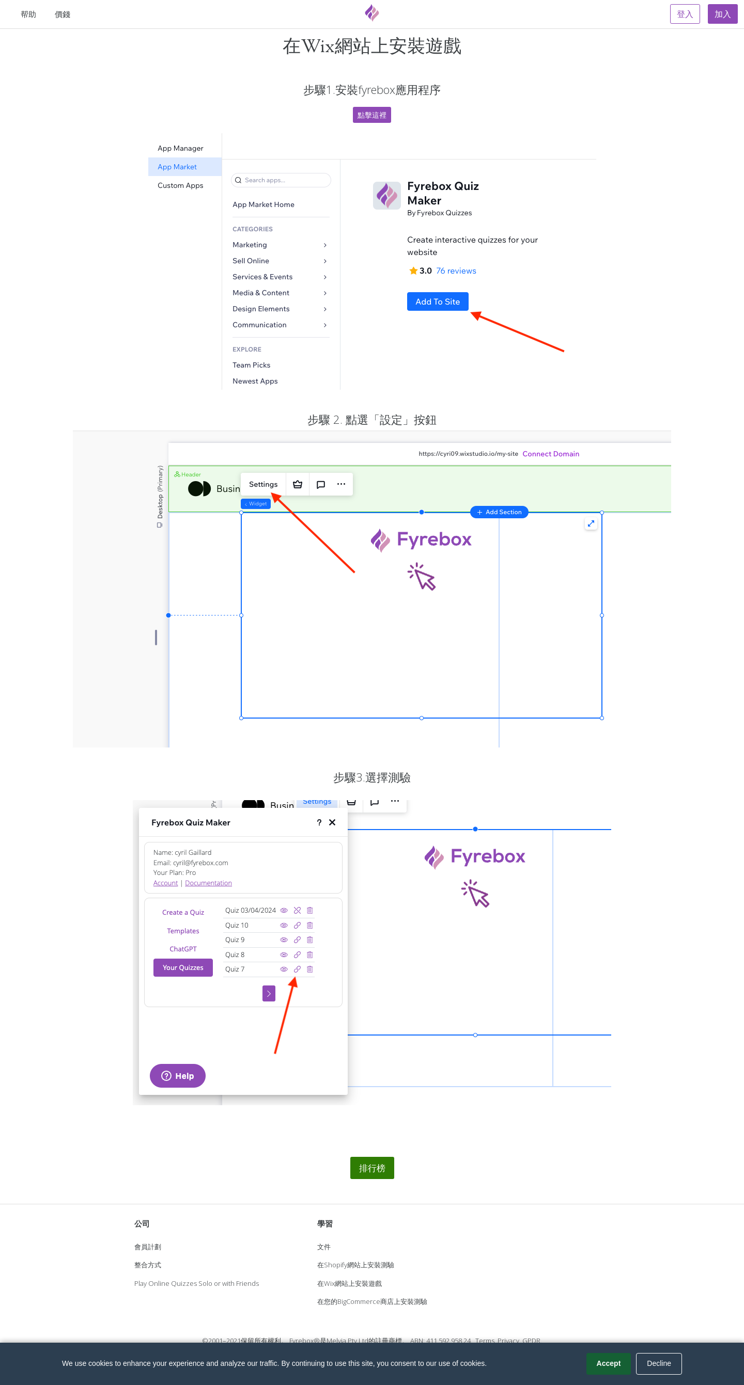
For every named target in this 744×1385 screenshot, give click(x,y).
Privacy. (509, 1340)
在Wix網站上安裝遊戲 (349, 1283)
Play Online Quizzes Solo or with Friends (196, 1283)
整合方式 (147, 1264)
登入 (685, 14)
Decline (659, 1363)
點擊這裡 (372, 115)
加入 (723, 14)
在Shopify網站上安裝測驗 (355, 1264)
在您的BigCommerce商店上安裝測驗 (372, 1301)
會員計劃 (147, 1246)
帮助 (28, 14)
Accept (609, 1363)
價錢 (62, 14)
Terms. (485, 1340)
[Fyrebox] (372, 13)
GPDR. (532, 1340)
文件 (324, 1246)
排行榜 (372, 1168)
